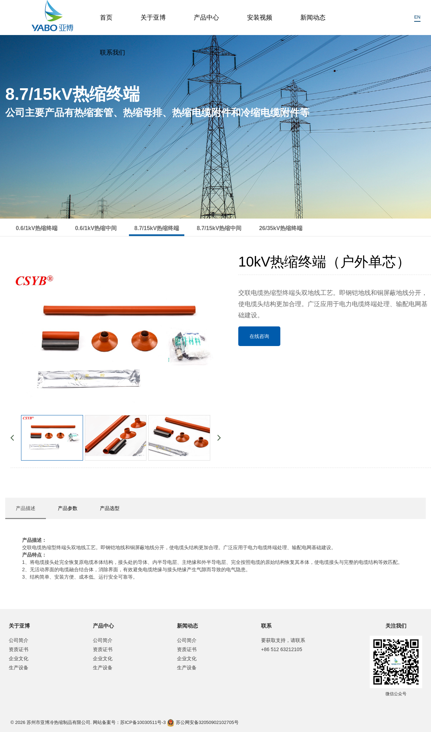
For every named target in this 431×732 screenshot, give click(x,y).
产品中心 (206, 17)
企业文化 (18, 658)
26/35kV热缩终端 (280, 228)
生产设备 (18, 667)
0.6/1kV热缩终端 (36, 228)
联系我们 (112, 52)
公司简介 (18, 640)
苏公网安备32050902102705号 (203, 723)
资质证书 (18, 649)
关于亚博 (153, 17)
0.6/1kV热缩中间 (96, 228)
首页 (106, 17)
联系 (266, 626)
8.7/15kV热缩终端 (156, 228)
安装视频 (259, 17)
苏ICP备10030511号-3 (143, 722)
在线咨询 (259, 336)
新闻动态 (313, 17)
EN (417, 17)
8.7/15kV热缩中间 (219, 228)
